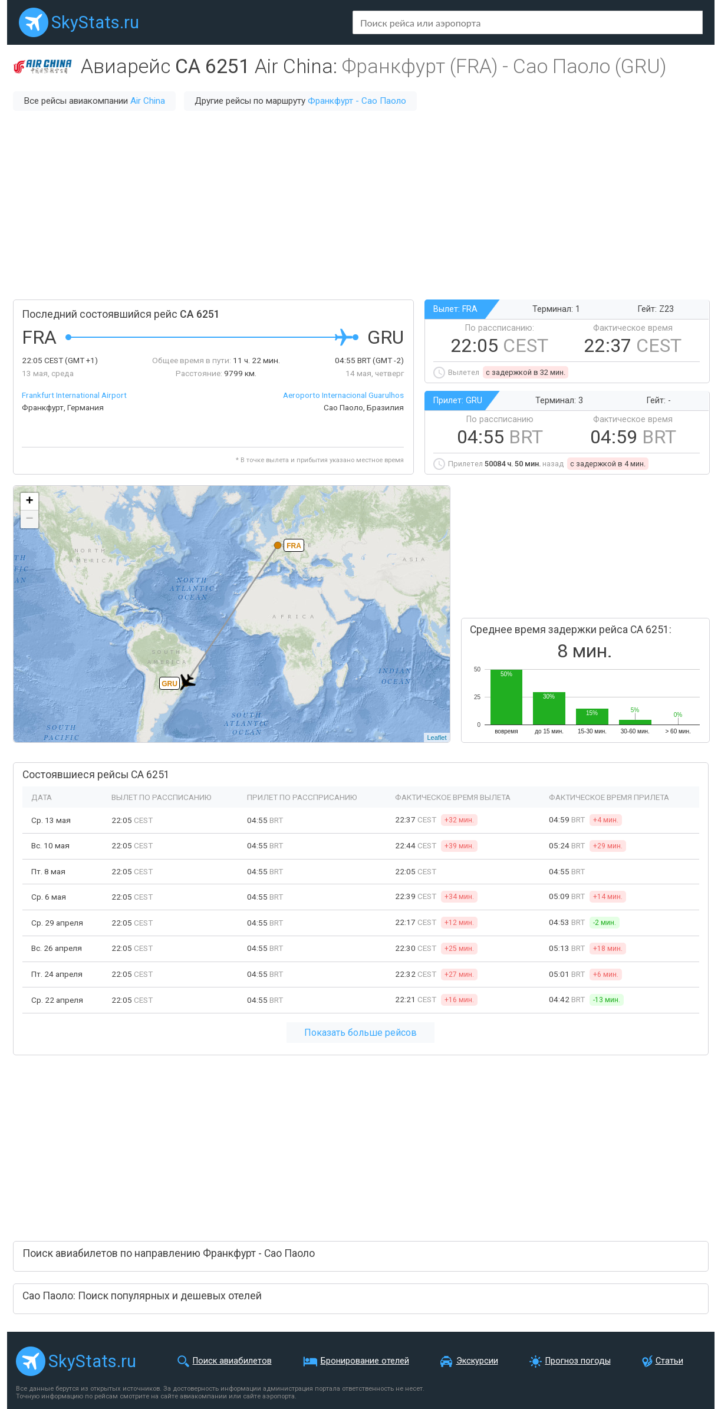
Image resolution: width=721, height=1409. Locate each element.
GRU (169, 684)
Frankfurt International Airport (74, 395)
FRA (294, 546)
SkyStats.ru (95, 22)
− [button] (29, 519)
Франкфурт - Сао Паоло (357, 101)
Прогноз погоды (578, 1361)
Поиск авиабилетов (232, 1361)
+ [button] (29, 502)
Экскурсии (477, 1361)
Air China (147, 101)
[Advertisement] (361, 205)
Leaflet (436, 737)
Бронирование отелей (365, 1361)
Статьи (669, 1361)
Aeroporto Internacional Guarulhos (343, 395)
